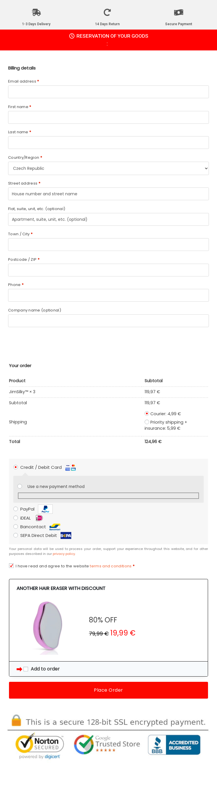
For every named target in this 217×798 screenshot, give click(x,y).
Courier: (165, 414)
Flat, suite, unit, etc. (36, 209)
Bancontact (40, 527)
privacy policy (64, 553)
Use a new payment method (56, 486)
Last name (19, 132)
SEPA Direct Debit (45, 535)
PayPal (36, 509)
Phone (15, 285)
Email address (23, 81)
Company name (34, 310)
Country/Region (25, 157)
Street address (24, 183)
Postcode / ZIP (23, 259)
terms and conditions (111, 566)
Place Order (108, 690)
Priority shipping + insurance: (166, 425)
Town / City (20, 234)
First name (19, 107)
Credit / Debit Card (48, 467)
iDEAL (32, 518)
